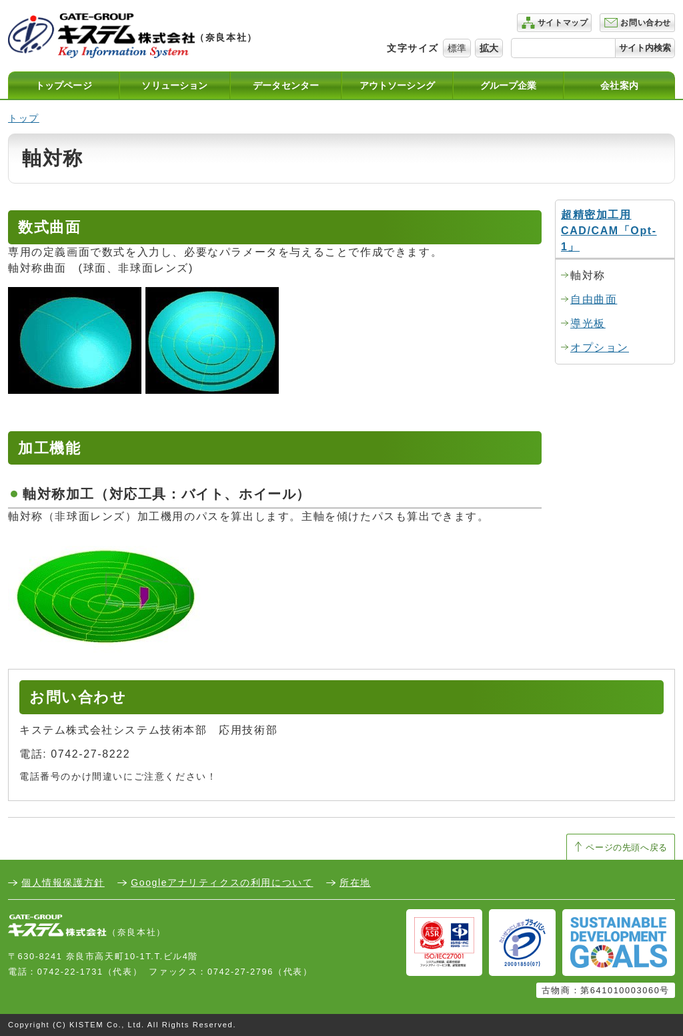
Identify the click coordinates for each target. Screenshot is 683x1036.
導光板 (588, 323)
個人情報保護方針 (63, 882)
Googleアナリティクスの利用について (222, 882)
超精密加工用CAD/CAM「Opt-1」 (609, 230)
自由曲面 (593, 299)
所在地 (355, 882)
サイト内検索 (645, 48)
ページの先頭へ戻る (627, 847)
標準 (457, 48)
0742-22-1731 (70, 972)
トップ (23, 118)
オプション (599, 347)
